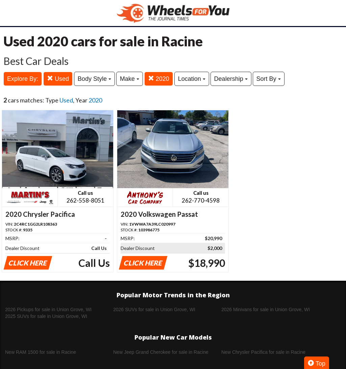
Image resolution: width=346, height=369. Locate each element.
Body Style (94, 78)
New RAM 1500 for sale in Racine (40, 352)
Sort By (268, 78)
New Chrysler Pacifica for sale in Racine (263, 352)
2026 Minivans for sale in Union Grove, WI (265, 309)
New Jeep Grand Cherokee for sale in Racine (160, 352)
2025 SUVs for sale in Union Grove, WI (46, 316)
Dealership (231, 78)
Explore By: (22, 78)
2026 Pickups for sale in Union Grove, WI (48, 309)
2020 (158, 78)
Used (58, 78)
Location (191, 78)
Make (129, 78)
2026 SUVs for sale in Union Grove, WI (154, 309)
